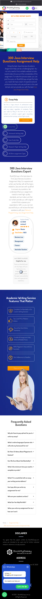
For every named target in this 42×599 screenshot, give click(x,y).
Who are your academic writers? (18, 496)
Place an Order (18, 368)
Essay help (11, 127)
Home (4, 523)
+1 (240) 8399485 (21, 4)
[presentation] (21, 271)
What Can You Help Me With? (17, 502)
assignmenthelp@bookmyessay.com (21, 1)
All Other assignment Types (17, 153)
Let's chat (22, 587)
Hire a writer (25, 120)
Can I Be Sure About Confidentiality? (19, 461)
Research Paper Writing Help (17, 147)
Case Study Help (14, 140)
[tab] (21, 435)
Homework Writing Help (16, 133)
